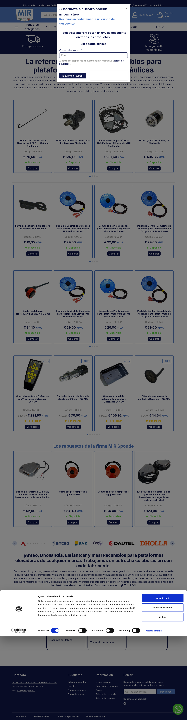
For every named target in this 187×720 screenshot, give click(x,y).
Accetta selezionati (162, 691)
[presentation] (109, 75)
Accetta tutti (162, 681)
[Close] (126, 8)
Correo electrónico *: (71, 50)
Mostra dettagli (154, 714)
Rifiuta (162, 701)
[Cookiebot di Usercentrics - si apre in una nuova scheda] (19, 714)
